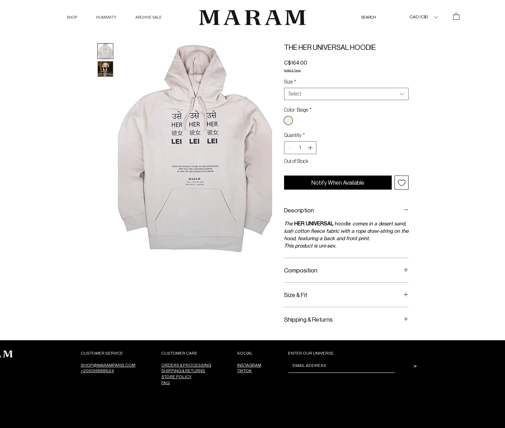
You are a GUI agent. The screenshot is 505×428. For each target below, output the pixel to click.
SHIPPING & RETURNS (183, 370)
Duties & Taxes (292, 70)
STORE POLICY (176, 376)
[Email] (339, 365)
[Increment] (311, 147)
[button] (72, 17)
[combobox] (346, 94)
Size (290, 82)
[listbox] (423, 17)
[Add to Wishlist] (402, 183)
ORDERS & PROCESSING (186, 365)
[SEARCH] (375, 17)
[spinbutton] (300, 147)
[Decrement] (289, 147)
